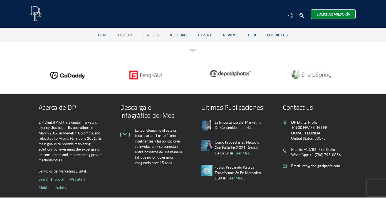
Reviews (231, 35)
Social (59, 179)
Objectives (179, 35)
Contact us (277, 35)
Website (75, 179)
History (125, 35)
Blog (253, 35)
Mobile (44, 187)
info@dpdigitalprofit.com (320, 165)
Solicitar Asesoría (333, 14)
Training (61, 187)
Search (44, 179)
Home (103, 35)
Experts (206, 35)
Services (150, 35)
